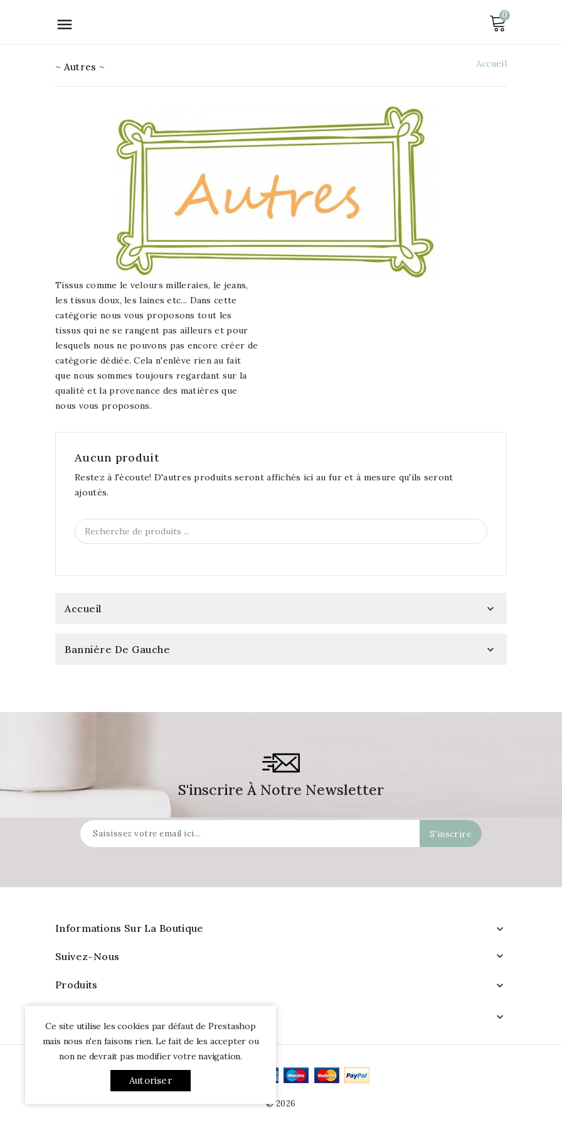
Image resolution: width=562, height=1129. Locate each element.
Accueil (83, 608)
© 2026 (280, 1103)
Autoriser (150, 1080)
